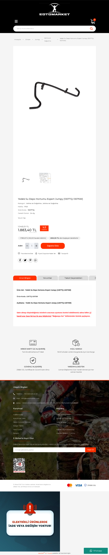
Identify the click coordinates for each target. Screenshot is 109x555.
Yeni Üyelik (17, 429)
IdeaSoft (41, 553)
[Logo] (54, 9)
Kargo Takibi (18, 426)
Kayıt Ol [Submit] (90, 450)
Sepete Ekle (53, 246)
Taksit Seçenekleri (73, 278)
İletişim (16, 433)
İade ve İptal (61, 422)
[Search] (54, 29)
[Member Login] (55, 21)
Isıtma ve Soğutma (33, 203)
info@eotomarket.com (30, 398)
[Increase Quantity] (36, 246)
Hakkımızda (18, 415)
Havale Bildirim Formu (65, 433)
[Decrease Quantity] (27, 246)
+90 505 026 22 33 (31, 394)
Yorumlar (47, 278)
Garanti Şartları (62, 426)
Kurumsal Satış (19, 418)
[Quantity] (31, 246)
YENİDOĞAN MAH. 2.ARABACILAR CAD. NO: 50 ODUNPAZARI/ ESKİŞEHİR (50, 403)
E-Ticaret (49, 553)
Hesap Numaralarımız (65, 429)
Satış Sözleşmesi (63, 415)
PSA (26, 207)
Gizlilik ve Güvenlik (63, 418)
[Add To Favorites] (25, 253)
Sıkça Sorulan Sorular (22, 422)
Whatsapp (96, 550)
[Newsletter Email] (49, 449)
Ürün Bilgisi (25, 278)
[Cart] (93, 21)
